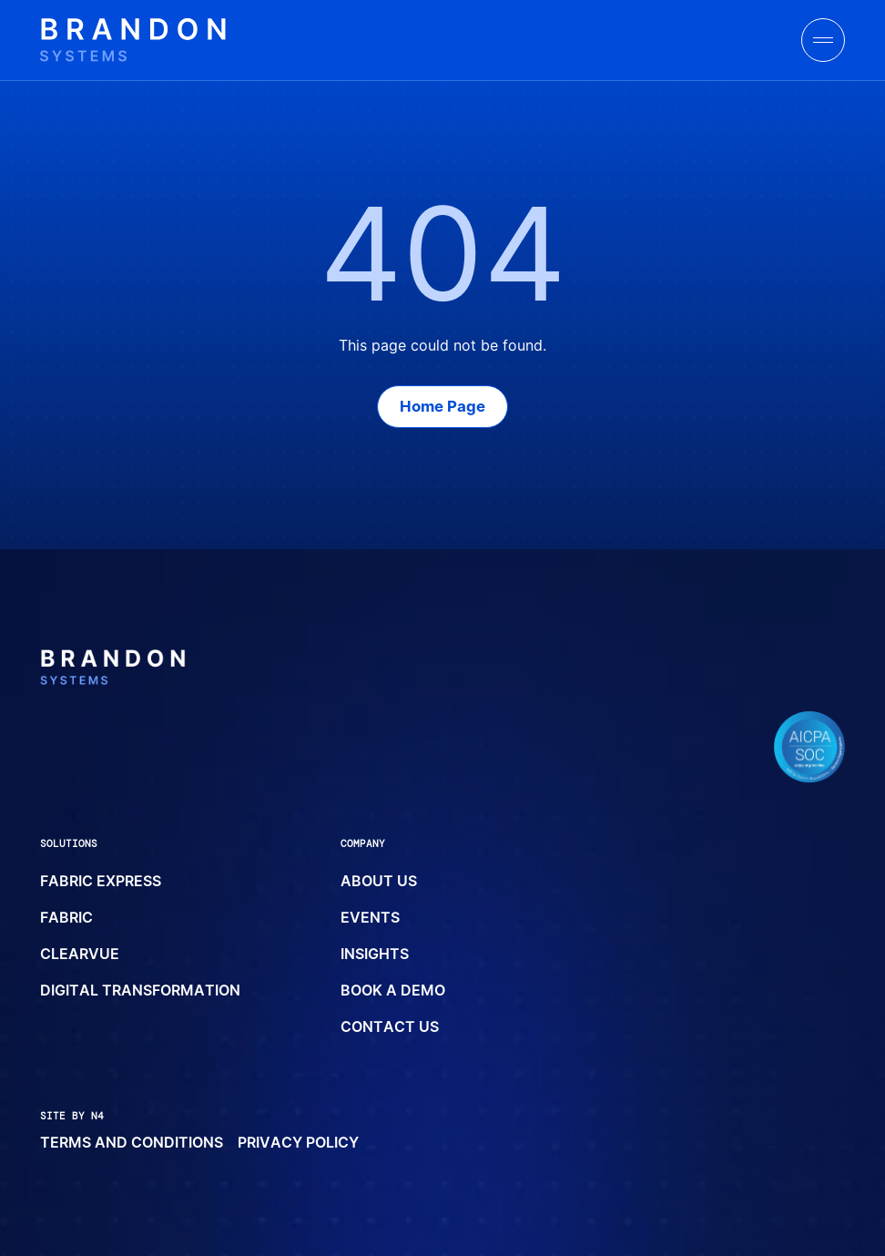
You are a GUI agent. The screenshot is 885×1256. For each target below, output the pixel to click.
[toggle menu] (823, 40)
